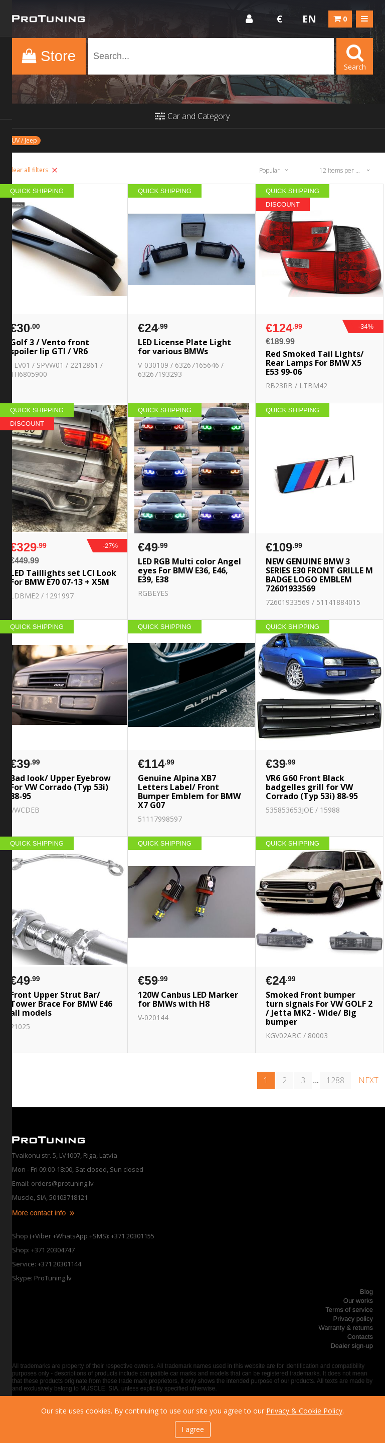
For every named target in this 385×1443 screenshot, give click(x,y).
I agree (192, 1429)
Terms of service (349, 1309)
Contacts (360, 1336)
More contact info (44, 1213)
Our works (358, 1300)
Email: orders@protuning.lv (53, 1183)
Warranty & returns (345, 1327)
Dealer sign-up (351, 1345)
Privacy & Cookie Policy (304, 1410)
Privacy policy (353, 1318)
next (368, 1080)
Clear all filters (32, 170)
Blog (366, 1291)
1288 (335, 1080)
